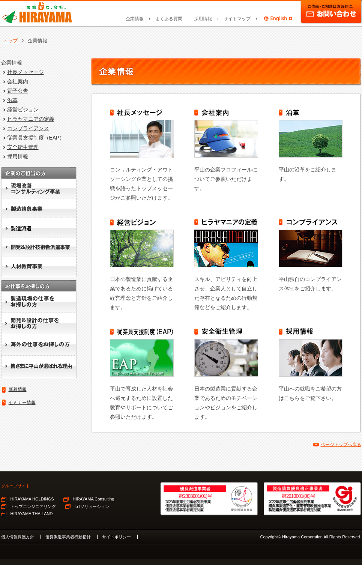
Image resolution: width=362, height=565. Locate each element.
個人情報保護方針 (17, 537)
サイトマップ (237, 18)
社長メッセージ (25, 72)
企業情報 (135, 18)
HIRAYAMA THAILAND (32, 513)
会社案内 (17, 81)
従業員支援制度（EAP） (36, 138)
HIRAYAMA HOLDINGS (32, 499)
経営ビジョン (23, 110)
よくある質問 (168, 18)
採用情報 (203, 18)
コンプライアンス (28, 128)
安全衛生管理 (23, 147)
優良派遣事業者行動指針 (68, 537)
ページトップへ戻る (341, 444)
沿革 (12, 100)
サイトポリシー (116, 537)
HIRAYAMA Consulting (93, 499)
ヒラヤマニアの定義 (30, 119)
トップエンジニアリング (33, 506)
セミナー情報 (22, 402)
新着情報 (18, 389)
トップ (10, 41)
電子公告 (17, 91)
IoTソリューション (92, 506)
